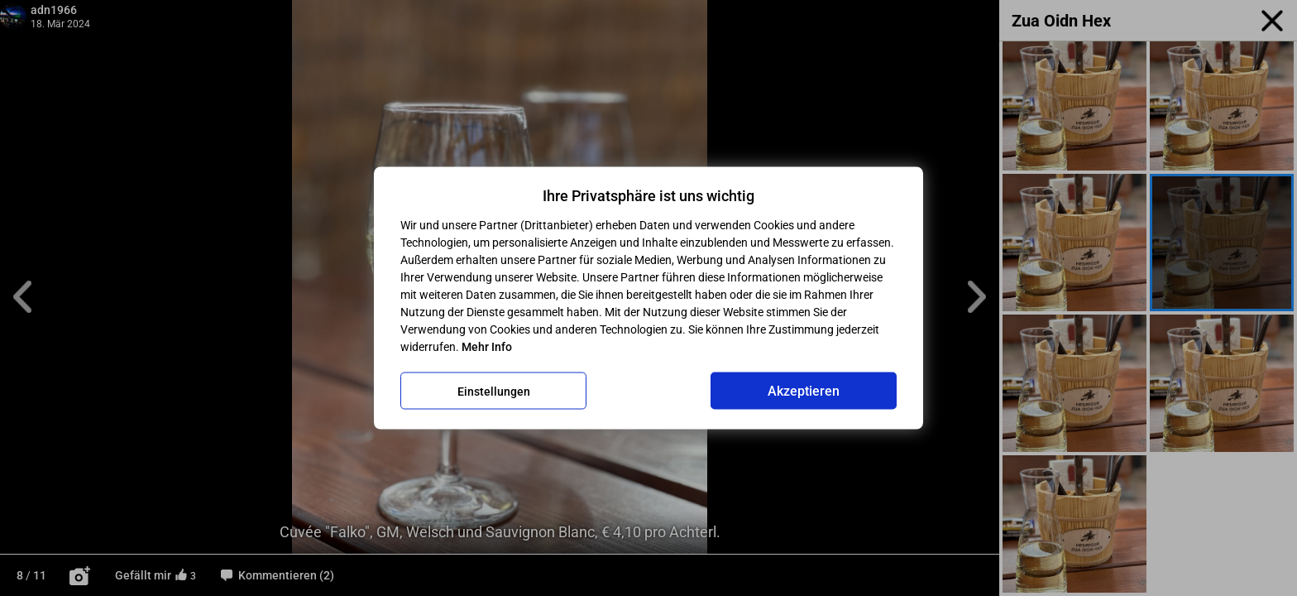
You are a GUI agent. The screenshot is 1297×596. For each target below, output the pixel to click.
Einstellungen (493, 390)
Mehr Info (487, 346)
